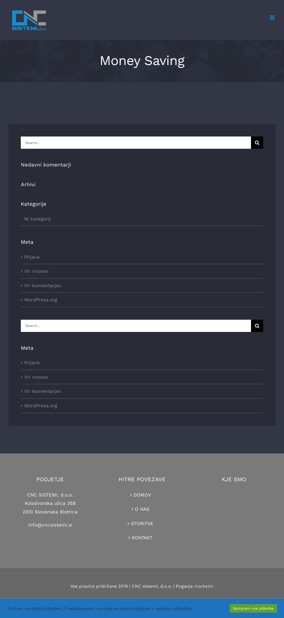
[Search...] (136, 142)
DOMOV (142, 495)
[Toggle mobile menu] (273, 18)
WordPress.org (40, 299)
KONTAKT (142, 537)
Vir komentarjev (42, 285)
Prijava (32, 257)
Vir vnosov (36, 271)
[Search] (257, 142)
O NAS (142, 509)
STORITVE (142, 523)
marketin (204, 586)
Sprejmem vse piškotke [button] (253, 608)
